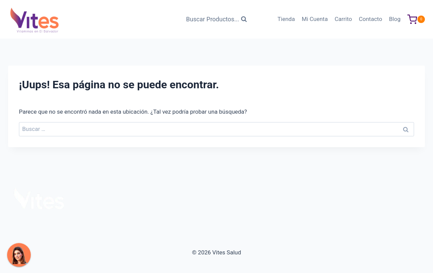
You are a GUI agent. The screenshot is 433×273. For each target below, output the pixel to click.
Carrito (343, 19)
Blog (395, 19)
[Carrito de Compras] (416, 19)
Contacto (370, 19)
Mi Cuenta (315, 19)
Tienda (286, 19)
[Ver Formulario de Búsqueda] (216, 19)
